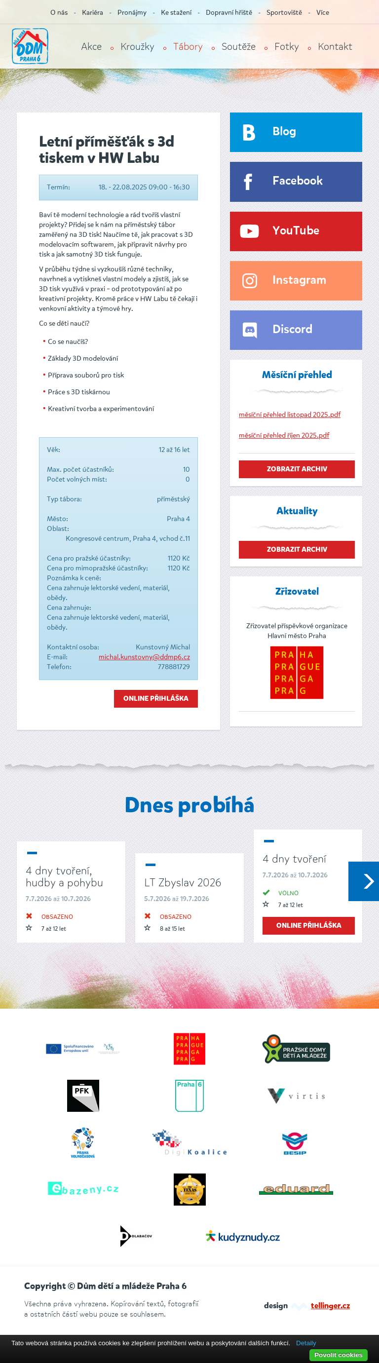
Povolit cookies (338, 1355)
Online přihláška (156, 698)
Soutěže (239, 46)
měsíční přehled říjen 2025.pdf (284, 435)
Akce (91, 46)
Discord (292, 330)
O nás (59, 12)
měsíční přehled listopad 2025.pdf (290, 414)
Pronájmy (132, 12)
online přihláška (308, 925)
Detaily (306, 1343)
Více (322, 12)
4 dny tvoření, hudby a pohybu (64, 877)
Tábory (188, 46)
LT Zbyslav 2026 (182, 882)
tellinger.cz (330, 1306)
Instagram (299, 280)
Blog (284, 132)
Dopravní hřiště (229, 12)
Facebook (297, 181)
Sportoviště (284, 12)
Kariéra (92, 12)
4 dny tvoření (294, 859)
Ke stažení (176, 12)
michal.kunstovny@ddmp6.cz (144, 657)
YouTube (295, 231)
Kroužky (137, 46)
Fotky (286, 46)
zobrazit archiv (297, 469)
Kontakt (335, 46)
